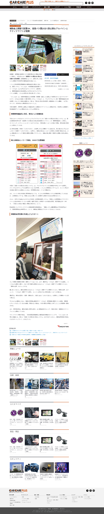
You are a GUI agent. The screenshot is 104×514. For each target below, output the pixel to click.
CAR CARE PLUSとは (42, 508)
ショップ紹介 (67, 7)
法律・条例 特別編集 (52, 78)
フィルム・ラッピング (26, 502)
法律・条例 (14, 375)
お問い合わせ (62, 508)
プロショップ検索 (63, 498)
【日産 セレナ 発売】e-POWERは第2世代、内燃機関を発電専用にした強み (28, 334)
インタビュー (74, 501)
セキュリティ (15, 459)
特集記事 (78, 7)
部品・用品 (14, 431)
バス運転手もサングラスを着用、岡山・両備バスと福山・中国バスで (27, 330)
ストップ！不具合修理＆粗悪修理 (34, 20)
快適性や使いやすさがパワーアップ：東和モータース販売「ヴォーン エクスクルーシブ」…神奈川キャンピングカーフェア (39, 332)
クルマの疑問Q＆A (54, 20)
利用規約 (49, 508)
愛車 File (46, 20)
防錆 (54, 9)
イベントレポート (87, 498)
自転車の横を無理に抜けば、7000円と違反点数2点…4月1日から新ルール (61, 86)
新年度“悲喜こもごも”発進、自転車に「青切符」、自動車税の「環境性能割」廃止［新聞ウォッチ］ (67, 80)
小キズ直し (47, 9)
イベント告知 (87, 496)
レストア (57, 7)
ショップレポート (21, 20)
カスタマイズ (15, 404)
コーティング (24, 500)
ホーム (15, 7)
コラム (48, 502)
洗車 (23, 496)
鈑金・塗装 (47, 7)
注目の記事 (25, 7)
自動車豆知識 (63, 20)
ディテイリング (36, 7)
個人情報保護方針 (55, 508)
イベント (89, 7)
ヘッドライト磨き (25, 498)
